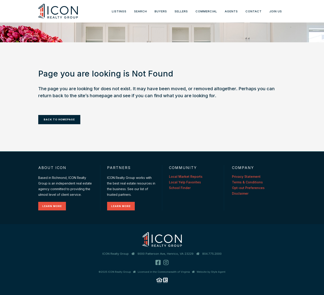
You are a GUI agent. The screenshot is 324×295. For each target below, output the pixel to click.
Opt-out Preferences (248, 188)
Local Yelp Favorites (185, 182)
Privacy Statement (246, 176)
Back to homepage (59, 119)
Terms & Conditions (247, 182)
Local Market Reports (185, 176)
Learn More (52, 206)
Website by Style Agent (211, 271)
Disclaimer (240, 193)
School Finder (180, 188)
